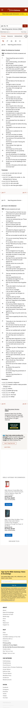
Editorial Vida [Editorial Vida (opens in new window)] (6, 671)
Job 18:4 (5, 173)
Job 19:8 (5, 390)
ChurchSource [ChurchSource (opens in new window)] (7, 665)
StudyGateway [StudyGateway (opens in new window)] (7, 663)
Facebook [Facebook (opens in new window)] (5, 687)
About (4, 610)
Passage (3, 36)
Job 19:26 (5, 394)
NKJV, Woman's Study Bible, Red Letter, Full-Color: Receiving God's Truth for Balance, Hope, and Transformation (14, 492)
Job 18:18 (5, 181)
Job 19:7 (5, 388)
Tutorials (5, 634)
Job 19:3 (5, 382)
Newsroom (6, 623)
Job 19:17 (5, 392)
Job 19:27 (5, 396)
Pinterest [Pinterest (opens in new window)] (5, 691)
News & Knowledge (8, 612)
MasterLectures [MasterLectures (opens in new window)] (7, 679)
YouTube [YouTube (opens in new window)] (5, 698)
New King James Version (12, 409)
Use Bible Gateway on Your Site (11, 637)
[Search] (25, 25)
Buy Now (8, 504)
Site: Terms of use (8, 651)
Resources (10, 36)
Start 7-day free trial (9, 443)
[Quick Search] (11, 25)
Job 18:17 (5, 177)
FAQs (4, 632)
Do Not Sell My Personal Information (14, 647)
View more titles (14, 541)
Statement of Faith (8, 614)
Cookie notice (6, 649)
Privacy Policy (4, 599)
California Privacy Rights (10, 645)
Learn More (7, 447)
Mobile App (6, 616)
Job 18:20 (5, 183)
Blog (4, 620)
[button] (26, 10)
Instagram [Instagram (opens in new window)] (6, 689)
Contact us (6, 641)
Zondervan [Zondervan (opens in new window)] (6, 677)
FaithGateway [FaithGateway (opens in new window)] (6, 661)
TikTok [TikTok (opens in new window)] (4, 693)
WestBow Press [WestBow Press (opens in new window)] (7, 675)
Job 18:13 (5, 175)
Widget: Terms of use (9, 653)
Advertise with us (7, 639)
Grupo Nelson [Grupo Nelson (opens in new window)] (7, 669)
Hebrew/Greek (18, 36)
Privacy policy (7, 643)
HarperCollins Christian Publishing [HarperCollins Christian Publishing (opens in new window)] (12, 667)
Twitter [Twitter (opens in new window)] (5, 696)
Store (4, 618)
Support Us (6, 625)
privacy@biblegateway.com (7, 600)
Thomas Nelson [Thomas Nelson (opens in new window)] (7, 673)
